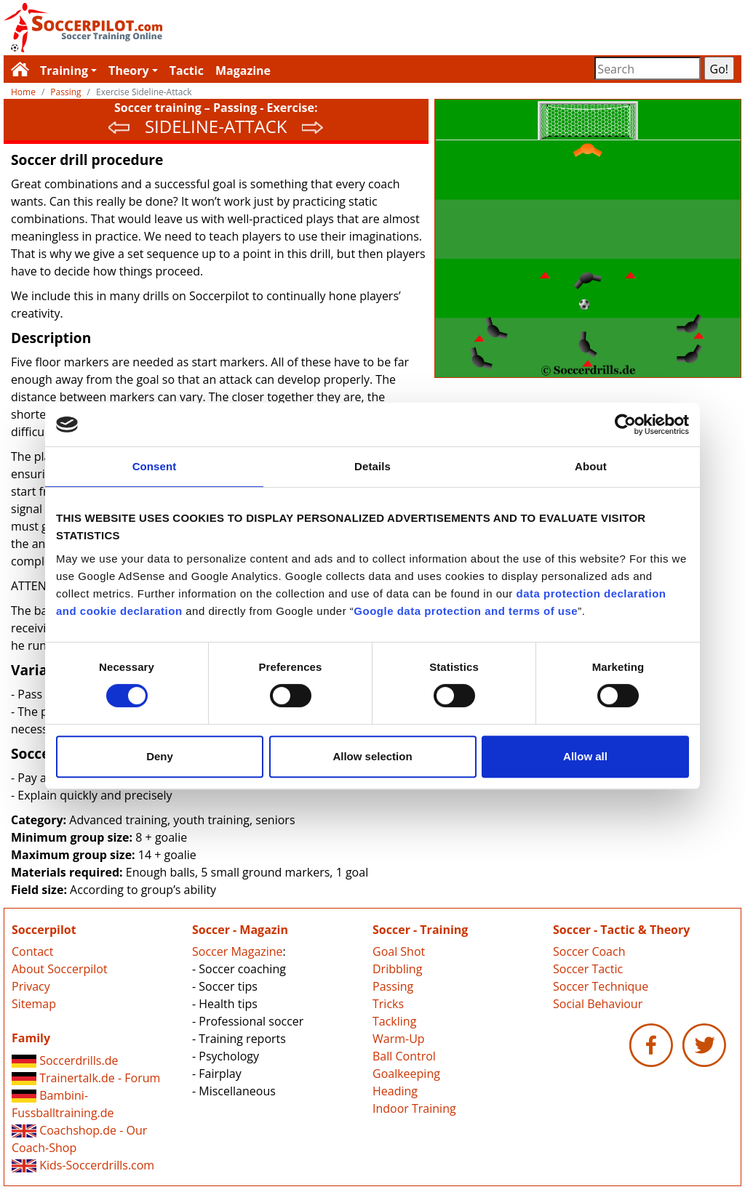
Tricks (388, 1004)
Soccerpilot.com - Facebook (651, 1045)
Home (23, 92)
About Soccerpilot (60, 969)
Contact (32, 951)
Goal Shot (398, 951)
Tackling (394, 1021)
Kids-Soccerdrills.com (83, 1165)
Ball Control (404, 1056)
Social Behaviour (597, 1004)
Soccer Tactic (588, 969)
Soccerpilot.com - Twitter (704, 1045)
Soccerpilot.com (188, 27)
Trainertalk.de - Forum (86, 1078)
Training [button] (64, 70)
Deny (159, 756)
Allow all (585, 756)
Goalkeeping (406, 1074)
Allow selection (372, 756)
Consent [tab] (154, 466)
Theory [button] (128, 70)
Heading (395, 1091)
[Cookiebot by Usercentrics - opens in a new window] (625, 424)
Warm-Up (398, 1039)
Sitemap (34, 1004)
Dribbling (397, 969)
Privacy (31, 986)
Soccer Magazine (237, 951)
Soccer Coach (589, 951)
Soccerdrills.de (65, 1060)
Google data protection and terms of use (466, 611)
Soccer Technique (600, 986)
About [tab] (591, 466)
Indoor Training (414, 1108)
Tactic (187, 70)
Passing (65, 92)
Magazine (243, 70)
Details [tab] (372, 466)
